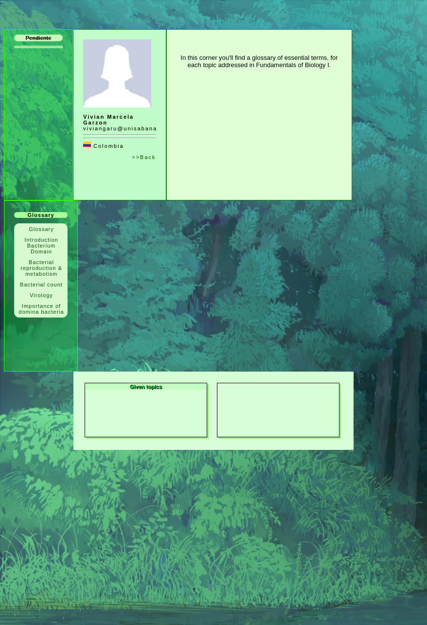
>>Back (144, 157)
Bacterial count (41, 284)
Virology (41, 295)
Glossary (41, 229)
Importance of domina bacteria (41, 309)
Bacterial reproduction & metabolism (41, 268)
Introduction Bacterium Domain (41, 245)
